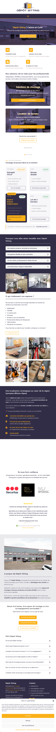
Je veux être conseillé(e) (28, 628)
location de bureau (14, 690)
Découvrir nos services (28, 36)
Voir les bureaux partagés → (39, 219)
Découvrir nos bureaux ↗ (28, 127)
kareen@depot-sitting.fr (37, 689)
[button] (53, 701)
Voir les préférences (28, 726)
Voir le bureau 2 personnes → (40, 188)
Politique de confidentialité (33, 729)
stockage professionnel (12, 687)
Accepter (28, 716)
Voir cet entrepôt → (16, 188)
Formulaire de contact (37, 691)
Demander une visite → (42, 226)
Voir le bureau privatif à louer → (15, 218)
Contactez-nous (12, 333)
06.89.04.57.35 (34, 686)
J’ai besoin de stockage (28, 623)
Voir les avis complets (28, 528)
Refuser (28, 721)
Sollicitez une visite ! (28, 140)
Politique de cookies (20, 729)
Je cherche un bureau (28, 617)
